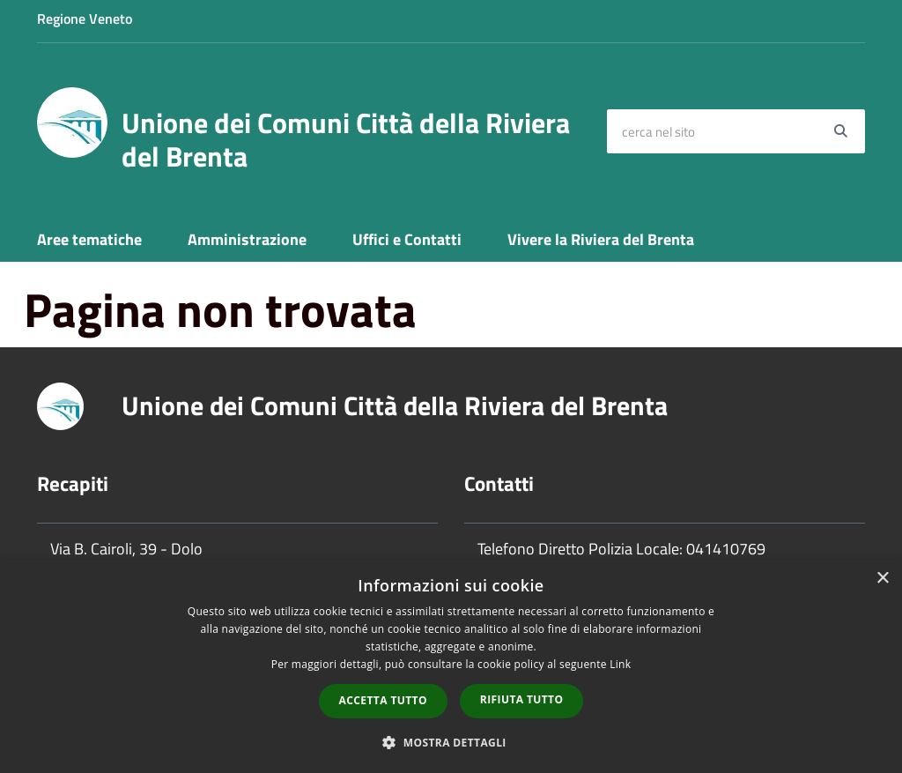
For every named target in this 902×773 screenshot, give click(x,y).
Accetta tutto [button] (383, 700)
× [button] (882, 578)
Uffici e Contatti (407, 239)
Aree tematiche (89, 239)
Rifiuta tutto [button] (522, 699)
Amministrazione (247, 239)
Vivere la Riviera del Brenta (600, 239)
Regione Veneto (84, 18)
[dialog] (451, 666)
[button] (451, 742)
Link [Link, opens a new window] (620, 664)
